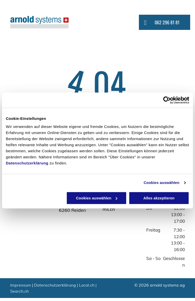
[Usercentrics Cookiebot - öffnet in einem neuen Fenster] (167, 100)
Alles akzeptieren (159, 198)
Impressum (20, 285)
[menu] (183, 22)
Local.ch (86, 285)
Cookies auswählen (162, 182)
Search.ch (19, 291)
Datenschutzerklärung (27, 163)
